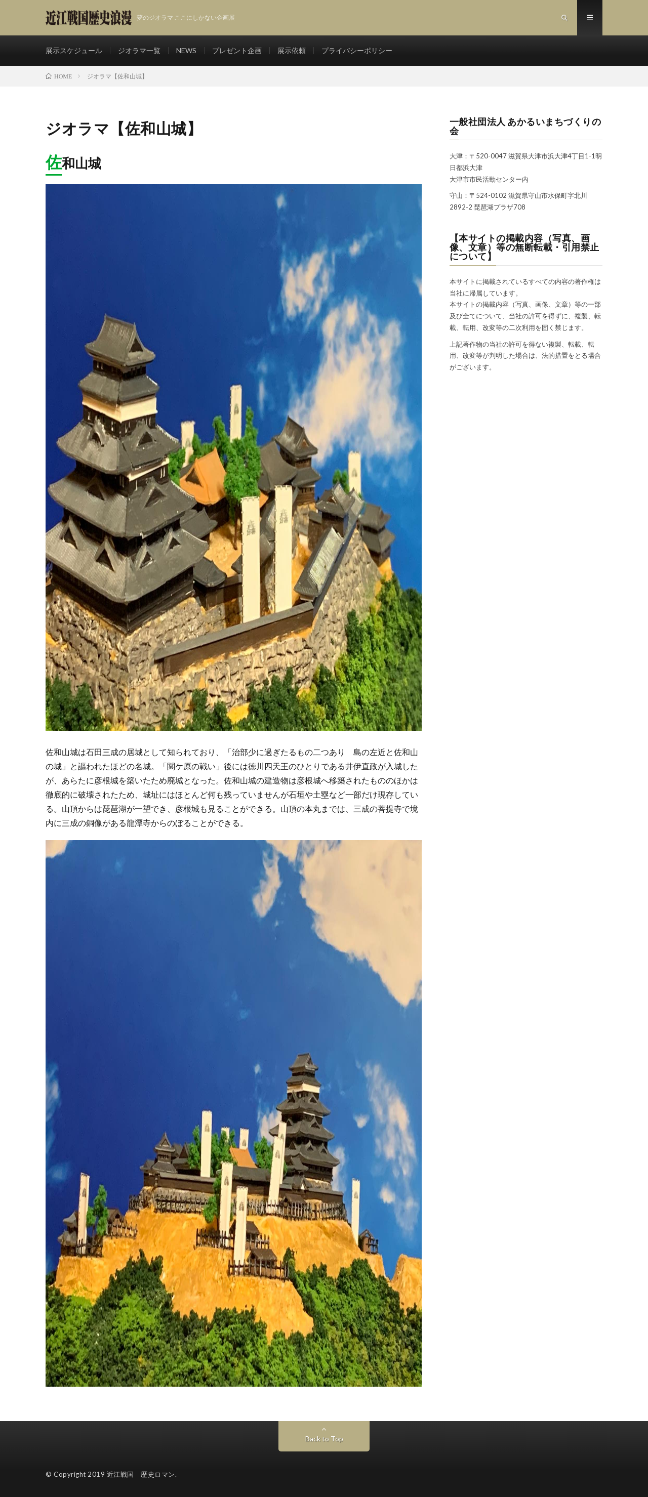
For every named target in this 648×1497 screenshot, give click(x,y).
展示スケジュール (74, 50)
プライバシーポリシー (356, 50)
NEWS (186, 50)
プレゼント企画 (237, 50)
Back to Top (324, 1438)
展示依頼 (291, 50)
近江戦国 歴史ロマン (141, 1474)
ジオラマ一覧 (139, 50)
